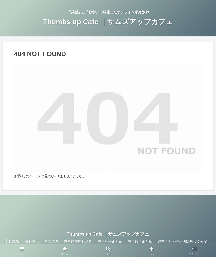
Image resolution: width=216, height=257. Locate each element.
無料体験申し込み (78, 241)
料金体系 (51, 241)
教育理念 (32, 241)
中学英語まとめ (110, 241)
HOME (14, 241)
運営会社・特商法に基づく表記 (182, 241)
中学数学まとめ (140, 241)
